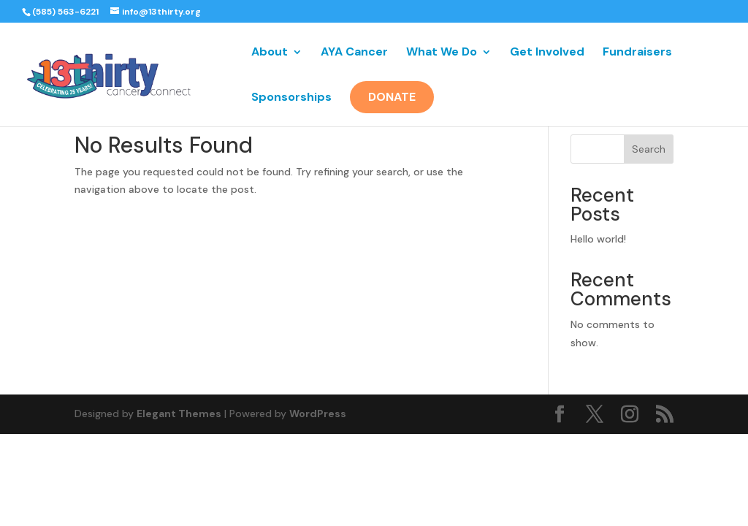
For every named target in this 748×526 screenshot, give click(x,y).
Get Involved (547, 53)
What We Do (441, 53)
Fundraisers (637, 53)
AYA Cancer (354, 53)
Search (648, 149)
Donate (392, 96)
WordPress (317, 413)
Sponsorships (291, 98)
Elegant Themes (179, 413)
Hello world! (598, 238)
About (269, 53)
